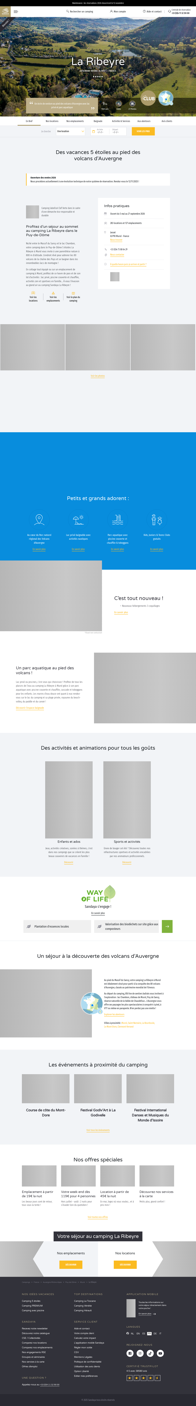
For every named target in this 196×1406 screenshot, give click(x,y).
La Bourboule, (148, 1023)
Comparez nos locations (34, 1343)
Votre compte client (84, 1333)
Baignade (98, 121)
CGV (76, 1352)
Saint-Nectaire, (134, 1023)
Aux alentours (144, 121)
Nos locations (52, 121)
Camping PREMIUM (32, 1306)
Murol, (125, 1023)
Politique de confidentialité (87, 1362)
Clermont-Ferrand (126, 1026)
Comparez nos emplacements (37, 1347)
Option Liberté (81, 1371)
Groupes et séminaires (33, 1357)
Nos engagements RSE (34, 1352)
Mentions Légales (83, 1357)
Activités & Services (121, 121)
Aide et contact (82, 1328)
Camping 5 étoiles (31, 1301)
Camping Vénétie (83, 1306)
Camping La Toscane (85, 1301)
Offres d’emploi (29, 1366)
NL (132, 1333)
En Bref (29, 121)
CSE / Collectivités (31, 1338)
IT (160, 1333)
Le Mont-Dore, (110, 1026)
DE (155, 1333)
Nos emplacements (75, 121)
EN (138, 1333)
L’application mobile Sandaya (89, 1343)
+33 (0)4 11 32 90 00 (49, 1385)
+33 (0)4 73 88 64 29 (118, 249)
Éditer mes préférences (86, 1376)
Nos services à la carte (33, 1362)
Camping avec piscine (33, 1310)
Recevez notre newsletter (35, 1328)
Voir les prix (143, 131)
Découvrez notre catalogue (36, 1333)
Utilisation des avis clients (87, 1366)
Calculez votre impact (85, 1338)
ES (143, 1333)
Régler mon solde (83, 1347)
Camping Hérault (83, 1310)
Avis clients (167, 121)
